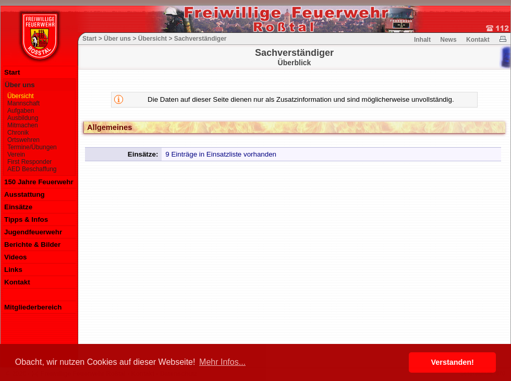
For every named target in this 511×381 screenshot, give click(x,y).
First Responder (29, 161)
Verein (16, 154)
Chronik (18, 132)
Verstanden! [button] (452, 362)
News (448, 39)
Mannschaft (23, 103)
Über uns (20, 85)
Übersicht (20, 96)
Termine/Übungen (32, 147)
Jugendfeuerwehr (33, 232)
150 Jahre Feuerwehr (39, 182)
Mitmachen (22, 125)
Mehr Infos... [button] (222, 362)
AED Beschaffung (32, 169)
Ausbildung (22, 118)
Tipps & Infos (26, 219)
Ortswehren (23, 140)
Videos (15, 257)
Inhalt (422, 39)
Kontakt (17, 282)
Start (12, 72)
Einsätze (18, 207)
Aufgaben (20, 110)
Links (13, 269)
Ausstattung (24, 194)
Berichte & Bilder (32, 244)
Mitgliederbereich (33, 307)
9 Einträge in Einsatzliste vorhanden (220, 154)
